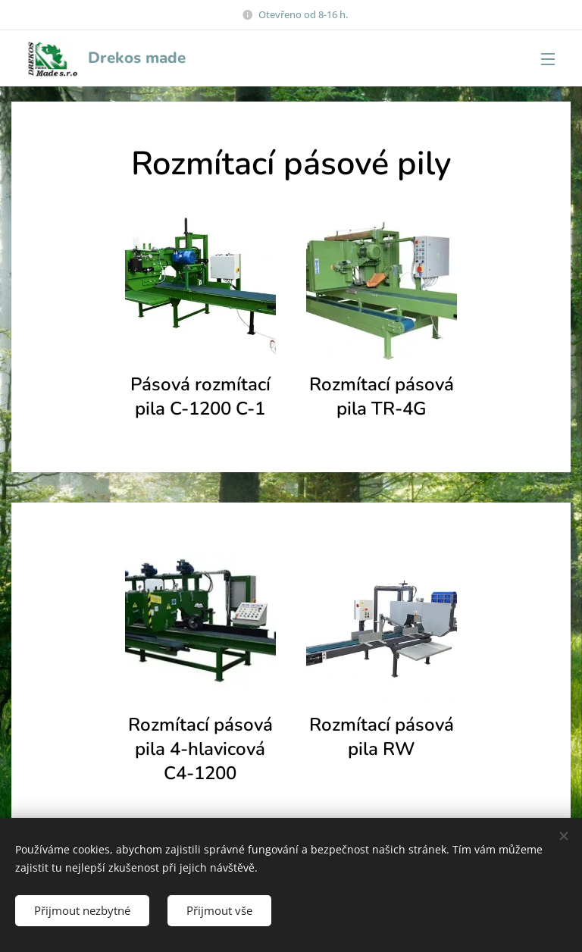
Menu (548, 59)
